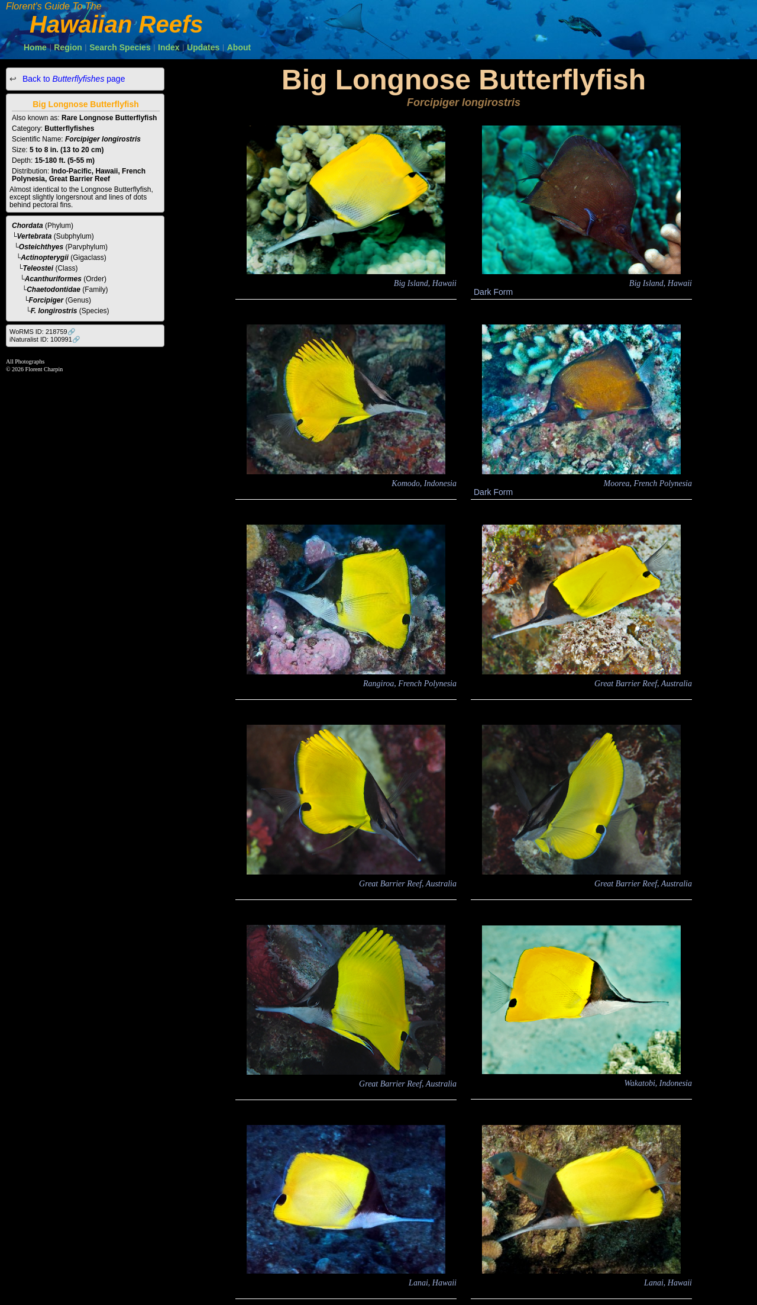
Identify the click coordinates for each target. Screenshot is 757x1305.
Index (169, 47)
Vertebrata (34, 236)
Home (35, 47)
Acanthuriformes (53, 279)
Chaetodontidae (53, 289)
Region (68, 47)
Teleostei (38, 268)
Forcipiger (46, 300)
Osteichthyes (41, 247)
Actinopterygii (45, 257)
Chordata (27, 225)
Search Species (120, 47)
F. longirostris (54, 311)
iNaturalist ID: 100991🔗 (44, 339)
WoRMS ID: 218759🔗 (42, 331)
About (239, 47)
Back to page (72, 78)
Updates (203, 47)
